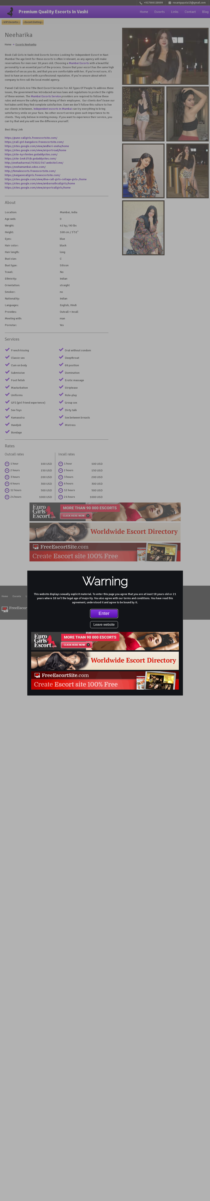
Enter (104, 613)
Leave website (104, 624)
